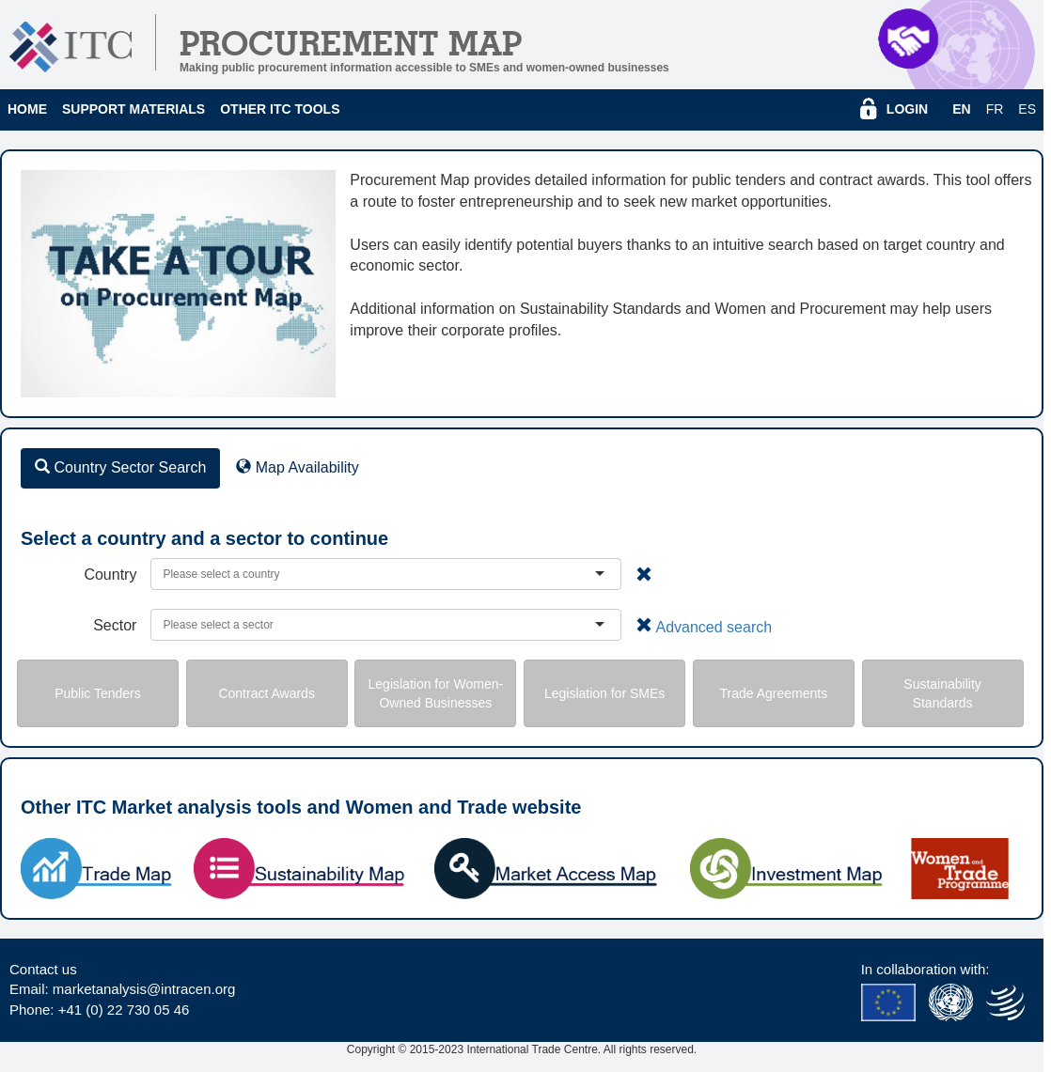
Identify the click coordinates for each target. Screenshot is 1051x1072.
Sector (114, 625)
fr (995, 109)
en (961, 109)
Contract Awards (266, 693)
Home (27, 109)
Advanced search (713, 627)
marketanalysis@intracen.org (144, 989)
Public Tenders (98, 693)
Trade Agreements (774, 693)
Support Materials (133, 109)
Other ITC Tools (279, 109)
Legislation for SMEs (604, 693)
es (1027, 109)
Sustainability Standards (942, 693)
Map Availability (297, 467)
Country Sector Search (120, 467)
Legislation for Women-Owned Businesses (436, 693)
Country (110, 575)
